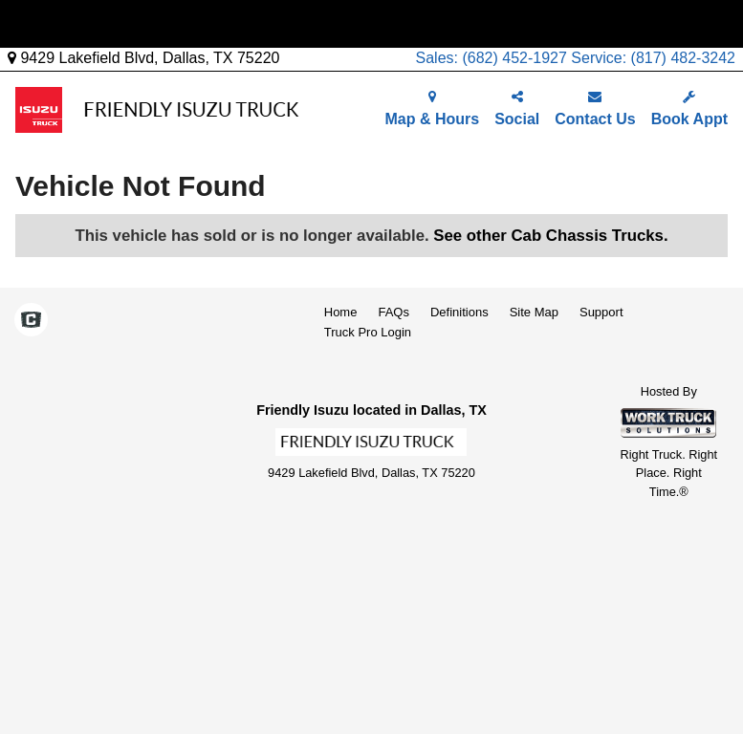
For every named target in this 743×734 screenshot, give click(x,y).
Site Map (534, 312)
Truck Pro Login (367, 332)
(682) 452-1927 (514, 58)
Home (341, 312)
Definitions (459, 312)
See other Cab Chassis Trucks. (550, 236)
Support (601, 312)
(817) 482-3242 (683, 58)
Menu (45, 23)
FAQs (393, 312)
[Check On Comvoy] (31, 321)
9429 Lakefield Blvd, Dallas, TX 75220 (143, 58)
